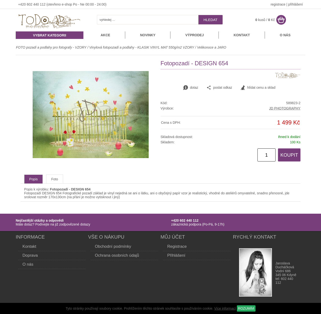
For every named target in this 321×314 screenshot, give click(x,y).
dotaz (190, 87)
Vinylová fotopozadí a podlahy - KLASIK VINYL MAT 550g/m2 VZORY (141, 47)
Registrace (177, 246)
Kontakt (241, 35)
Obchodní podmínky (113, 246)
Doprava (30, 255)
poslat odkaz (219, 87)
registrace (277, 4)
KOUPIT (289, 155)
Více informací (225, 308)
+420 (22, 4)
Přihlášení (176, 255)
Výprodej (194, 35)
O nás (285, 35)
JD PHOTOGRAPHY (284, 108)
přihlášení (295, 4)
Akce (105, 35)
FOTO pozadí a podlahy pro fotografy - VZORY (51, 47)
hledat (211, 20)
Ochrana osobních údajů (117, 255)
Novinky (147, 35)
